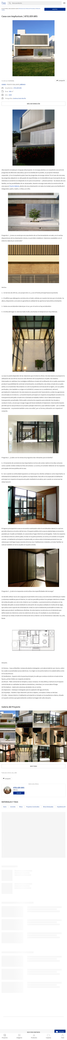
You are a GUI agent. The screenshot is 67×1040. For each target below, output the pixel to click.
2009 (10, 95)
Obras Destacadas (48, 807)
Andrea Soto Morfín (19, 98)
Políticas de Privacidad (30, 8)
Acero (4, 807)
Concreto (12, 807)
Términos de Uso (22, 8)
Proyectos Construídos (32, 807)
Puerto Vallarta (14, 186)
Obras (21, 807)
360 (10, 91)
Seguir (19, 793)
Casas (4, 84)
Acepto (54, 9)
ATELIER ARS (18, 88)
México (22, 84)
